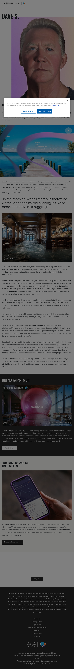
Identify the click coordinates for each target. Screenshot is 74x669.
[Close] (67, 100)
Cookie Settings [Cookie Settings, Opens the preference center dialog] (28, 111)
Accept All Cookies (44, 111)
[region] (37, 107)
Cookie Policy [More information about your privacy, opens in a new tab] (55, 105)
